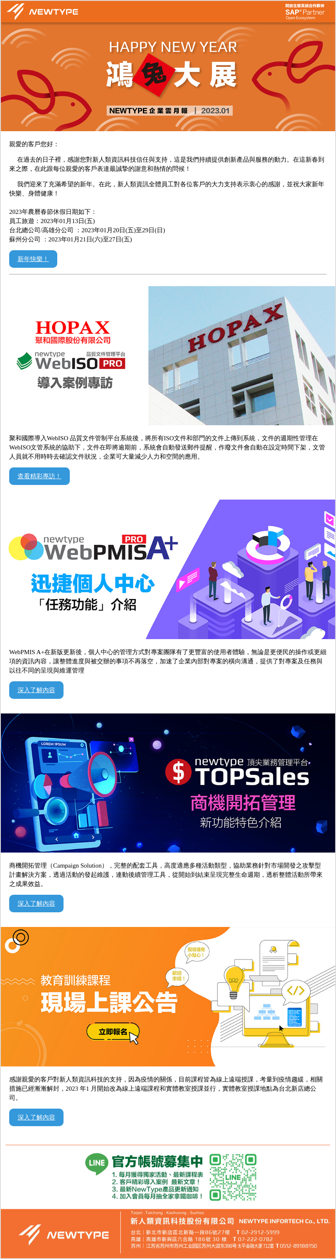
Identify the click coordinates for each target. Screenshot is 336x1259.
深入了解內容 (36, 690)
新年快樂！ (33, 259)
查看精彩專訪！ (39, 476)
